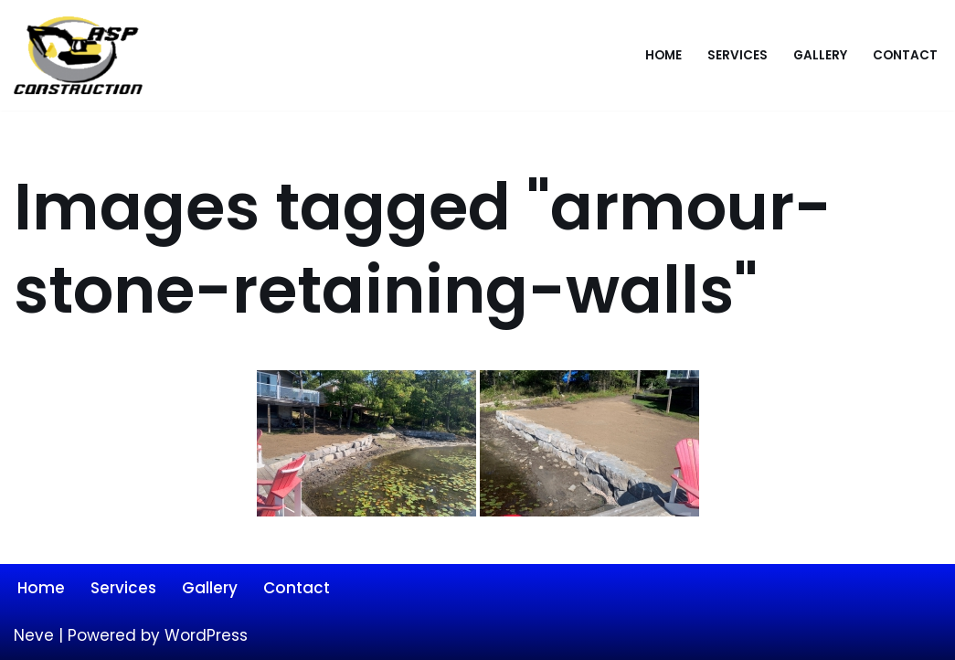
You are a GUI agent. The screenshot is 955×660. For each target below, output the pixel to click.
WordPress (206, 635)
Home (663, 55)
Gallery (820, 55)
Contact (905, 55)
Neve (34, 635)
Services (737, 55)
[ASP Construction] (83, 55)
